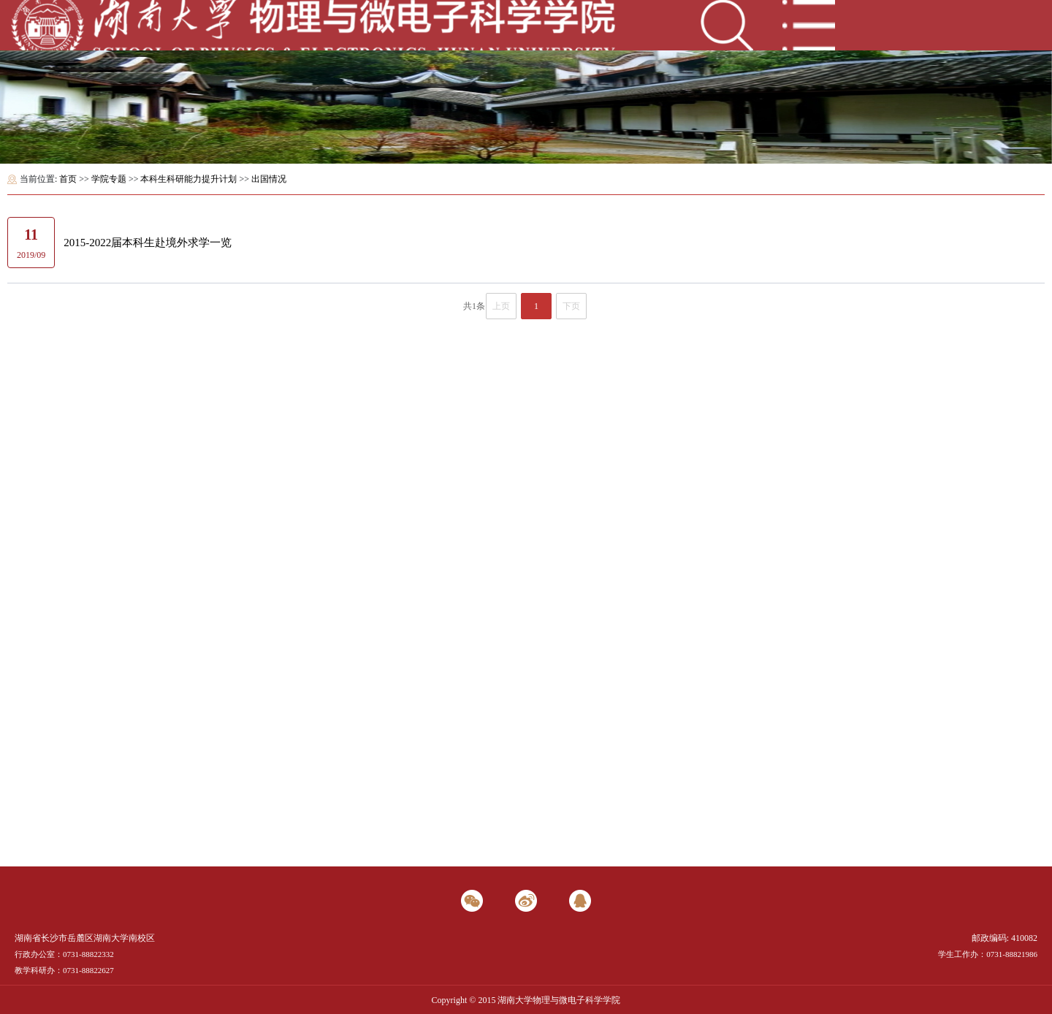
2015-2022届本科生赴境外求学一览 (148, 242)
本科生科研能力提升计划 (188, 179)
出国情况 (268, 179)
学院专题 (108, 179)
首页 (68, 179)
